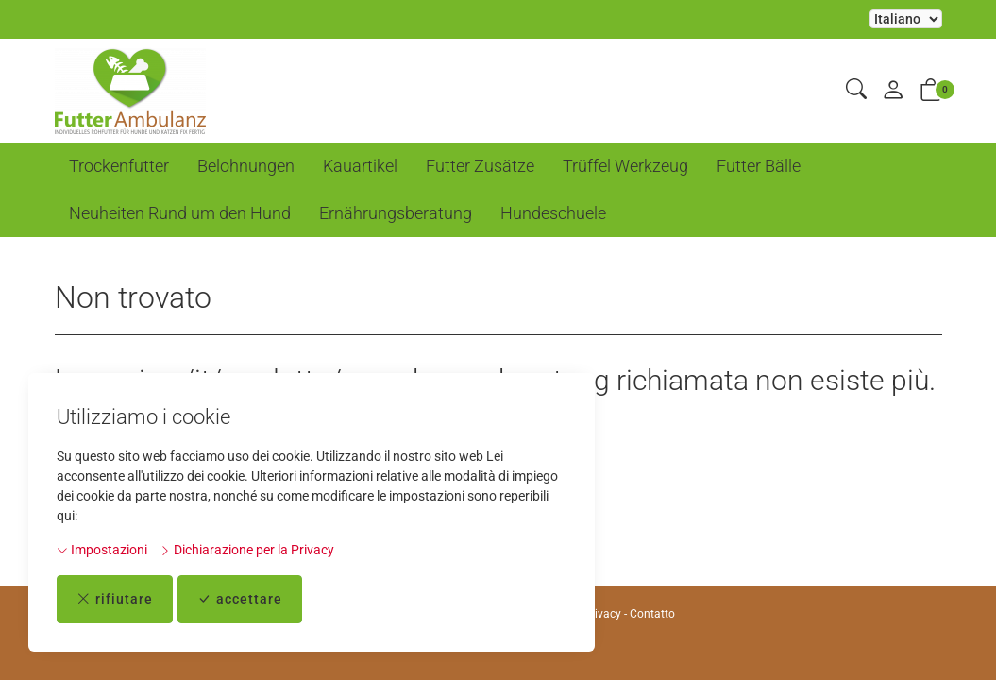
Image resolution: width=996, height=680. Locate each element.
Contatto (652, 613)
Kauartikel (360, 166)
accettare (239, 599)
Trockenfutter (119, 166)
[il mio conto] (893, 91)
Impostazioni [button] (102, 549)
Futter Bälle (759, 166)
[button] (856, 90)
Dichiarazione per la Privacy (247, 549)
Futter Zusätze (480, 166)
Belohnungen (246, 166)
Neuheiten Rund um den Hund (180, 213)
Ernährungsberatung (395, 213)
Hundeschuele (553, 213)
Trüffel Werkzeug (625, 166)
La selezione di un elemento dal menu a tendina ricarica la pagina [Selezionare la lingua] (905, 18)
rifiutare (114, 599)
